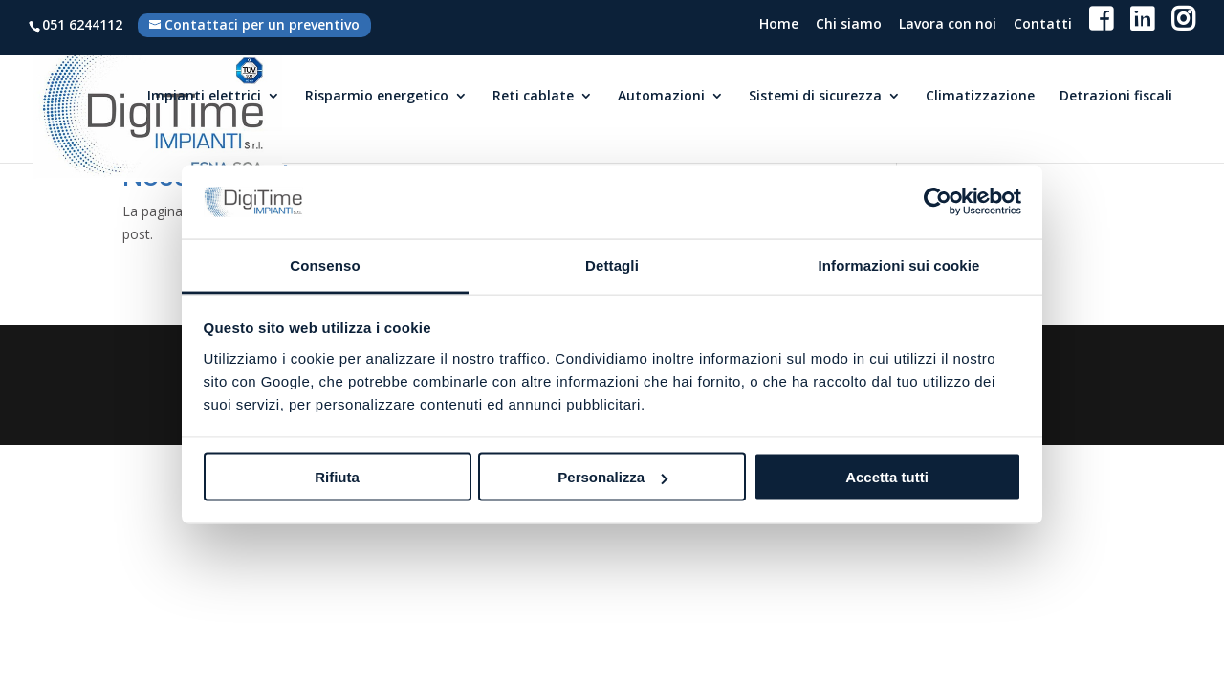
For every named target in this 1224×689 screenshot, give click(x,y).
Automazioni (661, 96)
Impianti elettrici (204, 96)
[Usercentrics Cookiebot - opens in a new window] (937, 202)
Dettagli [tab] (612, 264)
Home (778, 25)
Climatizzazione (980, 96)
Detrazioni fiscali (1116, 96)
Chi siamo (849, 25)
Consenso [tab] (325, 264)
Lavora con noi (947, 25)
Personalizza (612, 477)
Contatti (1043, 25)
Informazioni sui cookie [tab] (899, 264)
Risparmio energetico (376, 96)
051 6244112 (82, 24)
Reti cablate (533, 96)
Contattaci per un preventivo (262, 24)
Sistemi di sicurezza (815, 96)
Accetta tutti (887, 477)
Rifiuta (337, 477)
